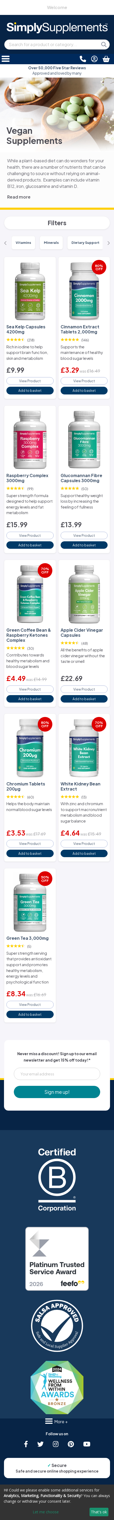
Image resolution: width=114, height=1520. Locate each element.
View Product (30, 381)
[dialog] (57, 1502)
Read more (19, 197)
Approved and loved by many (57, 70)
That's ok (99, 1511)
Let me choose (46, 1511)
